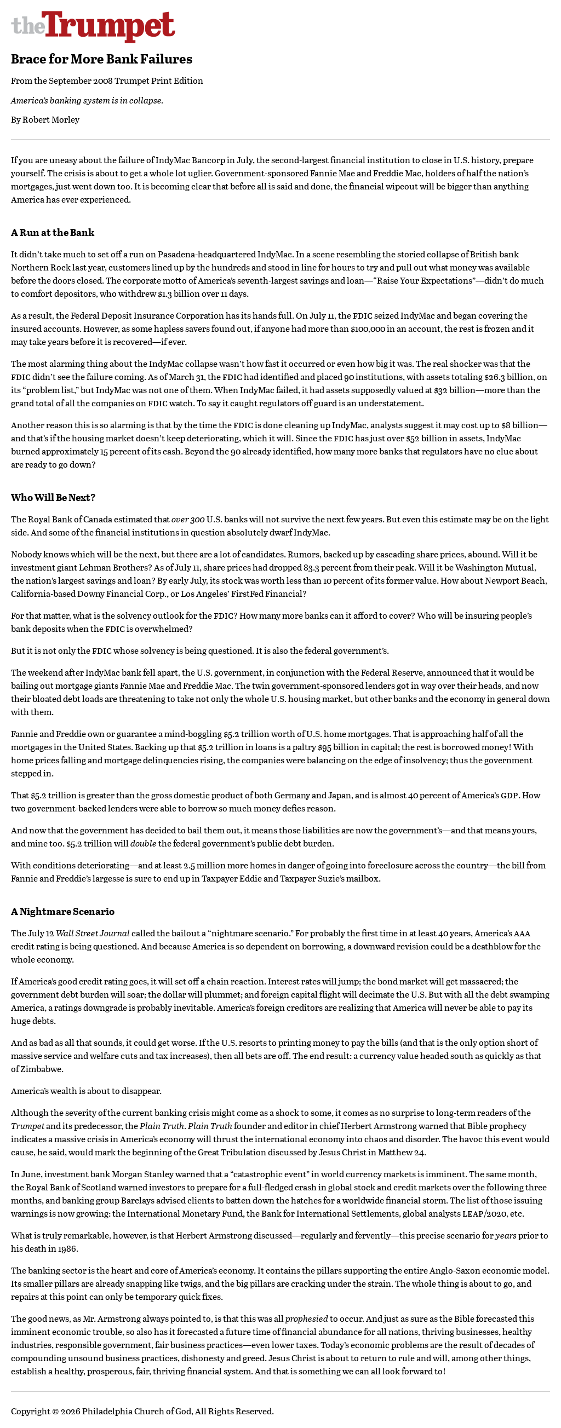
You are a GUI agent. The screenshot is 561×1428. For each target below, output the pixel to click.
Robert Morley (50, 119)
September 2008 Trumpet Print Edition (126, 80)
